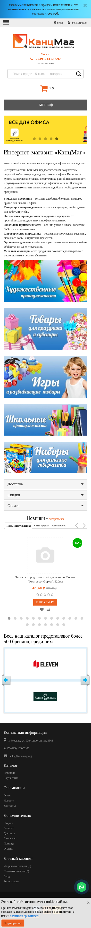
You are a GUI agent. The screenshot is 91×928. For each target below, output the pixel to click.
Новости (9, 800)
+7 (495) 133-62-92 (45, 59)
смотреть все (56, 519)
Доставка (45, 484)
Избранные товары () (17, 866)
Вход (58, 22)
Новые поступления (19, 525)
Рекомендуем (58, 525)
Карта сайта (11, 778)
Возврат (9, 828)
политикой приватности (24, 916)
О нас (7, 795)
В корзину (45, 602)
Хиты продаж (41, 525)
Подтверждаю (12, 923)
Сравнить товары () (16, 871)
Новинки (9, 773)
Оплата (45, 506)
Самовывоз (10, 838)
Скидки (45, 495)
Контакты (10, 805)
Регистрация (77, 22)
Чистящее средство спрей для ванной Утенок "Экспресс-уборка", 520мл (45, 579)
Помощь (9, 843)
